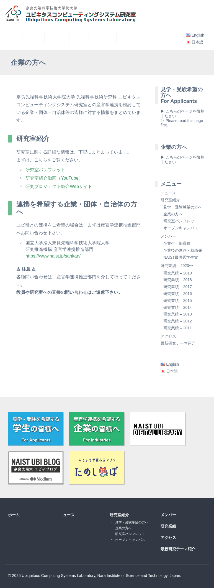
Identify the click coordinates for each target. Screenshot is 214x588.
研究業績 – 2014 (177, 307)
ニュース (168, 193)
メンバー (168, 236)
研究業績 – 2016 (177, 293)
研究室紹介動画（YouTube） (54, 177)
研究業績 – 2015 (177, 300)
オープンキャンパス (180, 228)
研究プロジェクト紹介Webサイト (58, 186)
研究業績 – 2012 (177, 321)
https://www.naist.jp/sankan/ (53, 255)
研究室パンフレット (45, 169)
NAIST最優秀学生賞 (180, 257)
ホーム (14, 515)
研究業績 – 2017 (177, 286)
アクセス (168, 336)
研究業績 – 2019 (177, 273)
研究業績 (168, 526)
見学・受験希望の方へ (182, 207)
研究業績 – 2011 (177, 328)
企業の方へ (173, 214)
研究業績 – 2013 (177, 314)
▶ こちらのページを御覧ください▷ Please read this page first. (182, 118)
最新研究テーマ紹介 (178, 343)
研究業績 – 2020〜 (177, 265)
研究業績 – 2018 (177, 280)
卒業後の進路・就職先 (182, 250)
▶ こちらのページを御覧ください (182, 159)
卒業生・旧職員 (176, 243)
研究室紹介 (170, 200)
